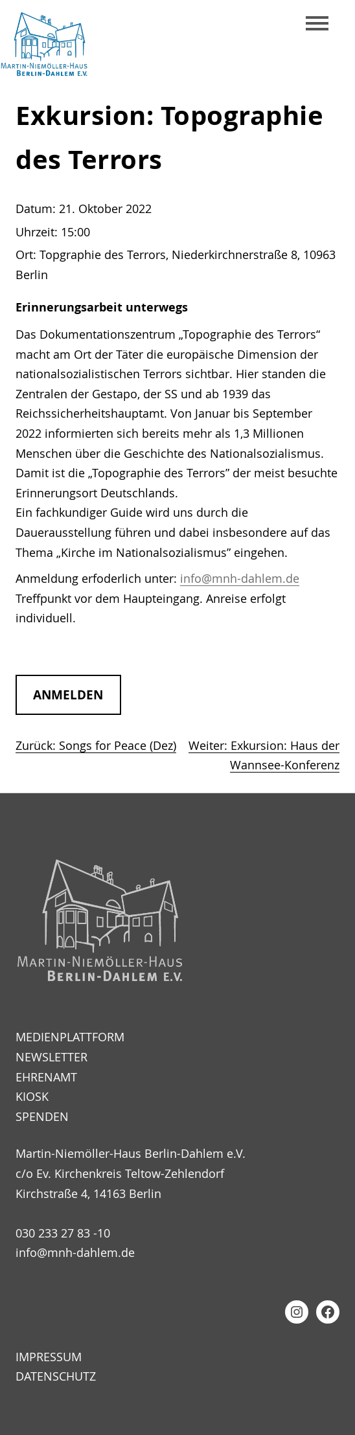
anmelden (68, 694)
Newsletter (51, 1057)
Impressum (49, 1356)
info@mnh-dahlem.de (239, 578)
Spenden (42, 1116)
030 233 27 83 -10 (63, 1233)
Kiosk (32, 1096)
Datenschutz (56, 1376)
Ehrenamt (46, 1077)
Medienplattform (70, 1037)
